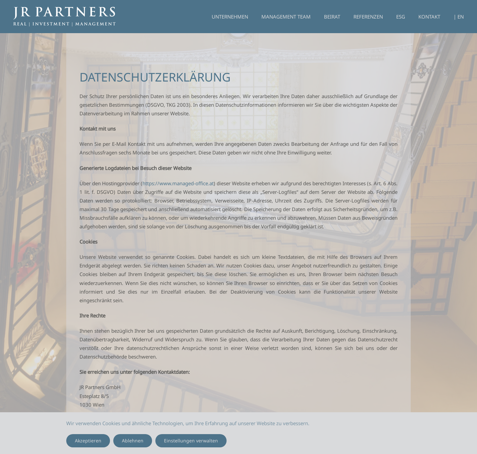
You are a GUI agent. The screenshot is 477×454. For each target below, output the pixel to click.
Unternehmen (230, 16)
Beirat (332, 16)
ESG (400, 16)
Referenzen (368, 16)
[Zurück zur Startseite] (64, 16)
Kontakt (429, 16)
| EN (458, 16)
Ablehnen (132, 440)
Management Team (286, 16)
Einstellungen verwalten (191, 440)
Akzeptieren (88, 440)
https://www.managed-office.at (178, 183)
